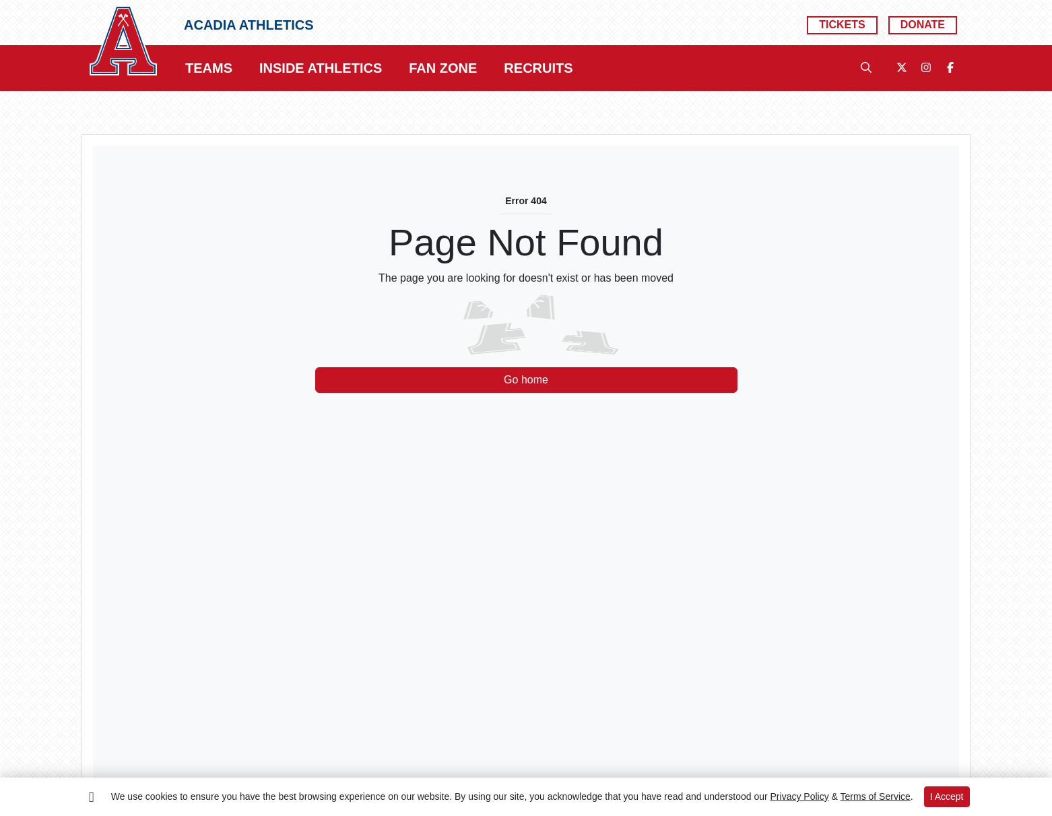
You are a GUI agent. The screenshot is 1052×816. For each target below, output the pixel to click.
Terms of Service (876, 796)
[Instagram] (926, 68)
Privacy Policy (799, 796)
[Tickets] (842, 25)
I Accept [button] (947, 796)
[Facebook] (950, 68)
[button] (209, 68)
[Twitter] (902, 68)
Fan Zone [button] (443, 68)
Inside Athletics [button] (320, 68)
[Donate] (922, 25)
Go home (526, 379)
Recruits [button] (538, 68)
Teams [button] (208, 68)
